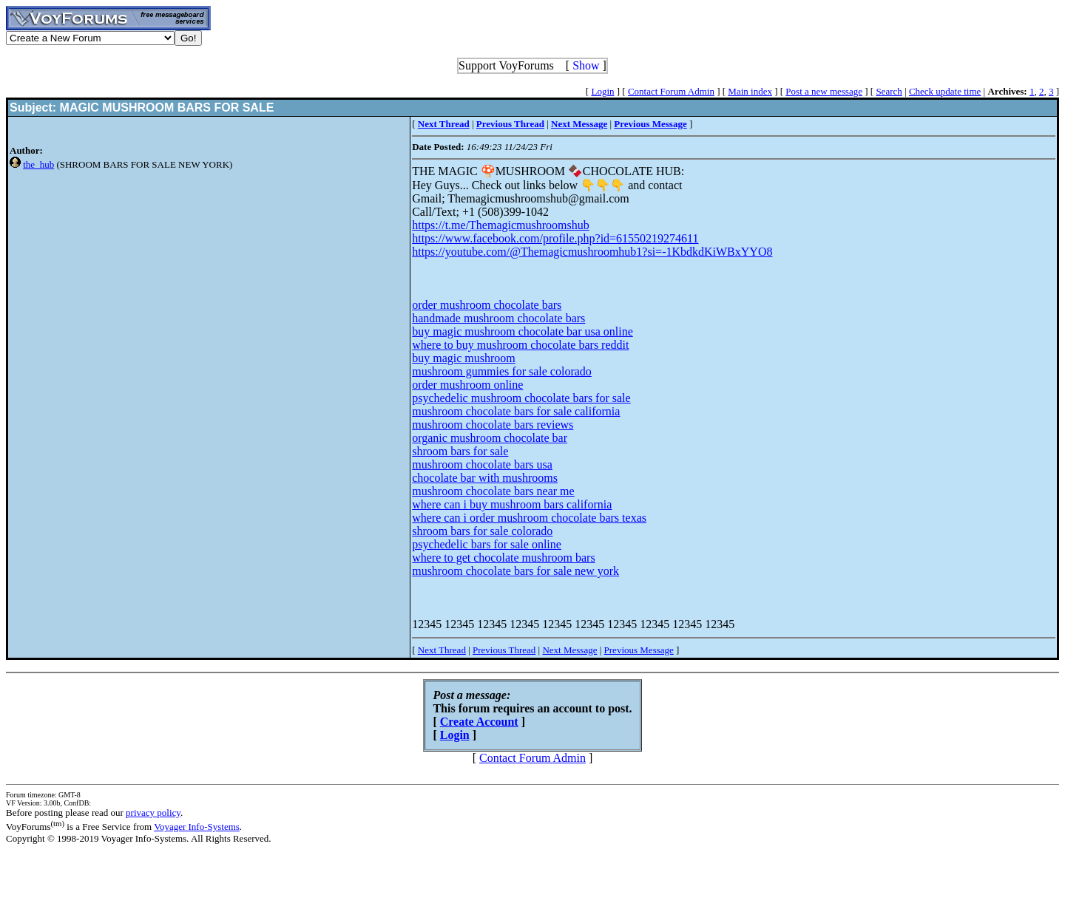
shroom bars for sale (460, 451)
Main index (750, 91)
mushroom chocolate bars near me (493, 491)
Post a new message (823, 91)
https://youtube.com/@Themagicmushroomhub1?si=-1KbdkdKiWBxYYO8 (592, 251)
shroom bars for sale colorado (482, 531)
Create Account (479, 721)
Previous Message (639, 649)
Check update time (945, 91)
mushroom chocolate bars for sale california (516, 411)
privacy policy (153, 812)
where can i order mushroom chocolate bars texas (529, 517)
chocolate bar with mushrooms (485, 477)
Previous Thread (504, 649)
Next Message (569, 649)
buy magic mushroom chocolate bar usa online (522, 331)
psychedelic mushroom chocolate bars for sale (521, 398)
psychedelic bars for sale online (486, 544)
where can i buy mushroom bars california (512, 504)
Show (585, 65)
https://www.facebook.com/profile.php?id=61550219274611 (555, 238)
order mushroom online (467, 384)
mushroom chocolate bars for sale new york (515, 571)
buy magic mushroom (463, 358)
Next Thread (442, 649)
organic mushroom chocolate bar (489, 438)
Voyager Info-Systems (197, 826)
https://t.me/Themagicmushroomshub (500, 225)
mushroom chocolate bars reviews (492, 424)
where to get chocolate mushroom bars (503, 557)
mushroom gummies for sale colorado (502, 371)
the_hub (38, 164)
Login (602, 91)
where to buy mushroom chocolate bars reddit (520, 344)
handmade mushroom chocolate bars (498, 318)
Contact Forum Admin (671, 91)
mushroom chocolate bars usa (482, 464)
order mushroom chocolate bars (486, 305)
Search (889, 91)
